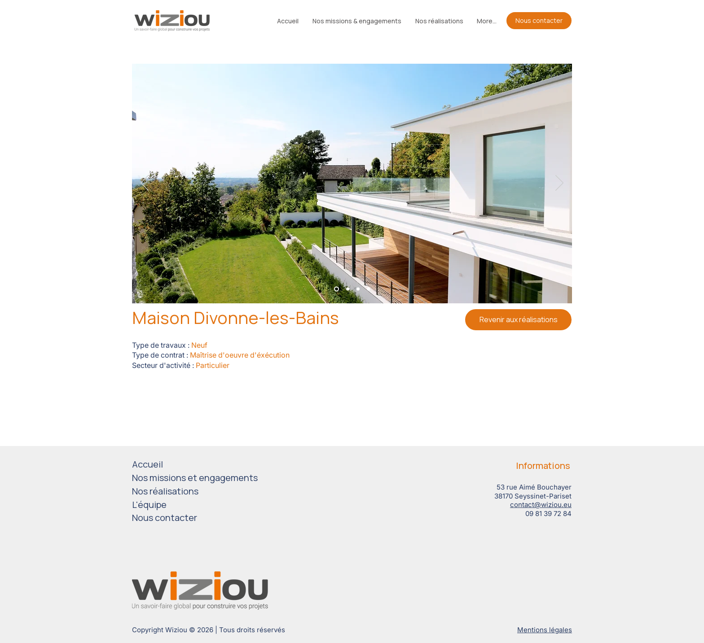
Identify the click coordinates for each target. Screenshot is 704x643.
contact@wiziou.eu (541, 504)
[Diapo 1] (336, 289)
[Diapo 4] (368, 289)
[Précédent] (145, 183)
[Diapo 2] (347, 289)
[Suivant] (559, 183)
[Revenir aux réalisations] (518, 319)
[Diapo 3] (358, 289)
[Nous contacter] (539, 20)
